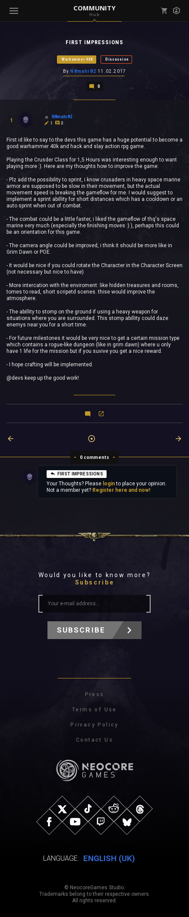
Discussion (117, 59)
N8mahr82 (83, 71)
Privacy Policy (94, 725)
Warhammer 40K (77, 59)
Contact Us (94, 740)
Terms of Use (94, 710)
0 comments (95, 457)
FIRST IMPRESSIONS (76, 474)
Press (94, 694)
